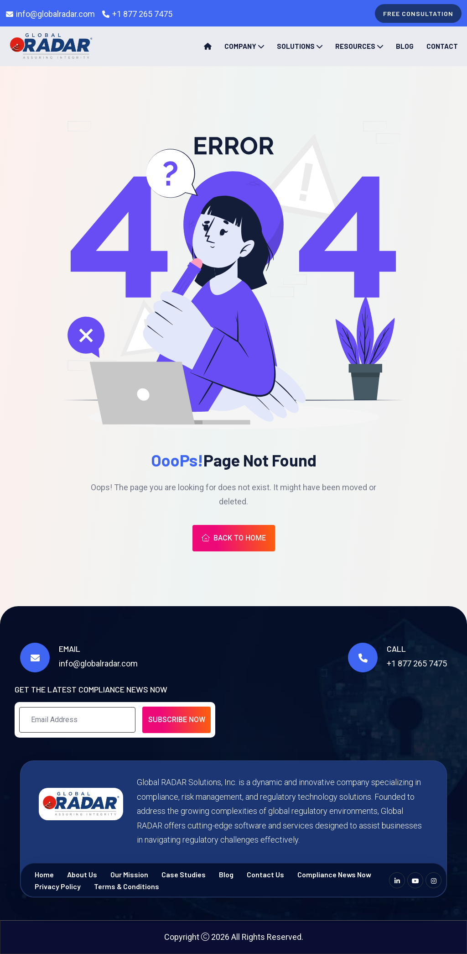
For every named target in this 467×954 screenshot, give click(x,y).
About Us (82, 874)
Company (240, 46)
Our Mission (129, 874)
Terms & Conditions (126, 886)
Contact (442, 46)
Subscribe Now (176, 719)
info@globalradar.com (55, 14)
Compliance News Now (334, 874)
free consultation (418, 13)
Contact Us (265, 874)
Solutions (296, 46)
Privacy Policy (58, 886)
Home (44, 874)
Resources (355, 46)
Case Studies (183, 874)
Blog (405, 46)
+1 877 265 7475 (142, 14)
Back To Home (234, 538)
